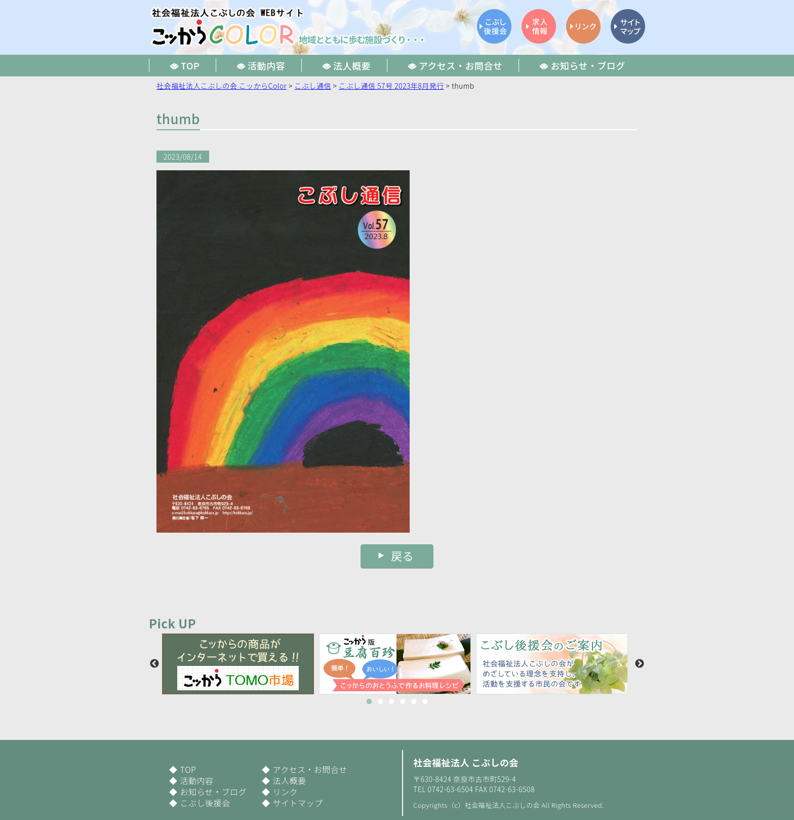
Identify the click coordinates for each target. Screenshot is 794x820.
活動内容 (196, 780)
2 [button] (380, 702)
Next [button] (639, 664)
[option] (240, 663)
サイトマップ (297, 803)
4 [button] (403, 702)
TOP (188, 769)
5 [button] (414, 702)
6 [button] (425, 702)
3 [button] (391, 702)
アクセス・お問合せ (309, 769)
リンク (284, 792)
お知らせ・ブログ (213, 792)
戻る (402, 555)
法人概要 (289, 780)
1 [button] (369, 702)
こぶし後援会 (205, 803)
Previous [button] (154, 664)
